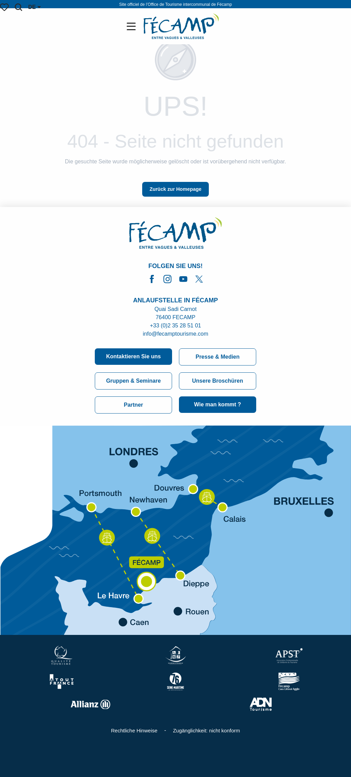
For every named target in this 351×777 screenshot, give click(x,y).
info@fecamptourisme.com (175, 334)
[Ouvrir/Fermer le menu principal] (132, 26)
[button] (18, 7)
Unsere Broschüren (217, 381)
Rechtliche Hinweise (134, 730)
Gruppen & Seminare (133, 381)
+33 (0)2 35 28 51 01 (175, 325)
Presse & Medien (217, 357)
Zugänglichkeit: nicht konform (206, 730)
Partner (133, 405)
